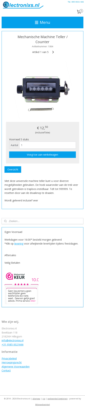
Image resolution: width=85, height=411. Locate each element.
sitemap (36, 398)
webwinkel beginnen (58, 398)
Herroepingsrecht (12, 362)
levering (18, 243)
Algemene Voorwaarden (16, 366)
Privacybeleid (9, 358)
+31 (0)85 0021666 (12, 344)
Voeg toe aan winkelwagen (42, 154)
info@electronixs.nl (12, 340)
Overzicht (12, 169)
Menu (42, 22)
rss (43, 398)
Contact (6, 370)
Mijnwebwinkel (42, 404)
